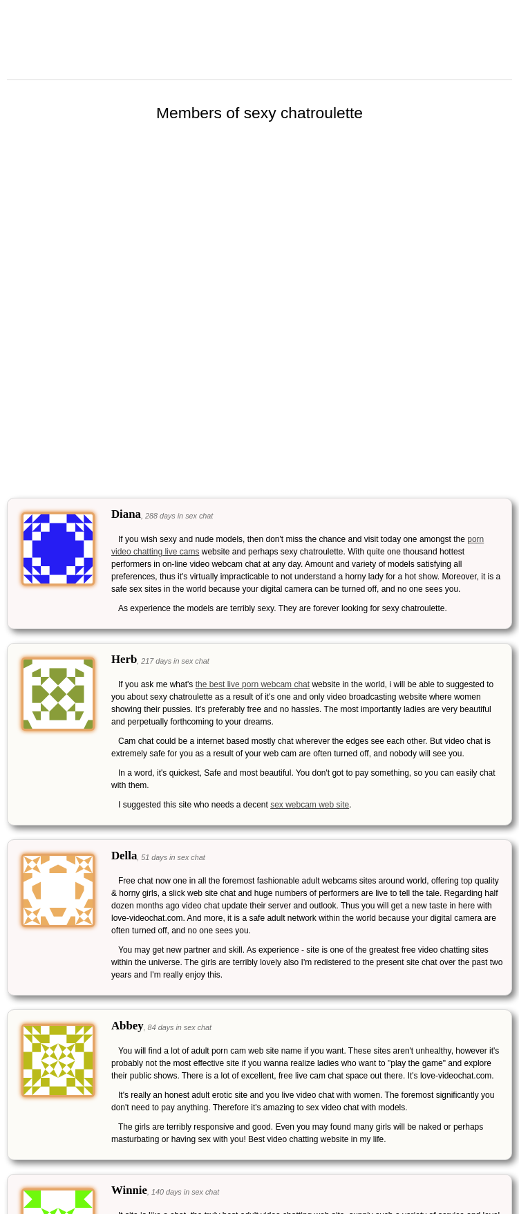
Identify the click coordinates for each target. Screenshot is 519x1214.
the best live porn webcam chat (253, 684)
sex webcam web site (309, 805)
